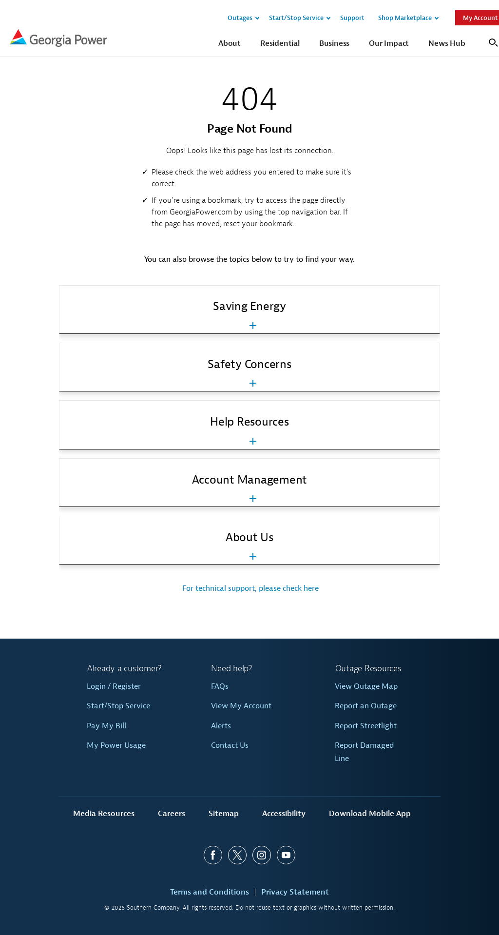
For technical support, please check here (249, 588)
